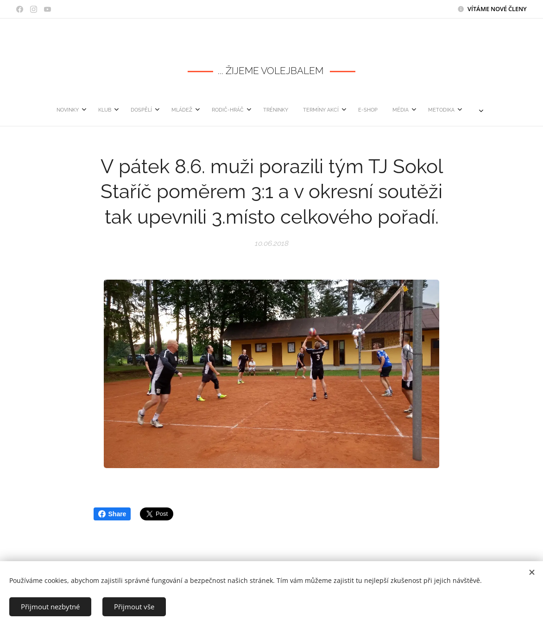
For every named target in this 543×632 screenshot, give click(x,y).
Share (112, 514)
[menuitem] (153, 110)
